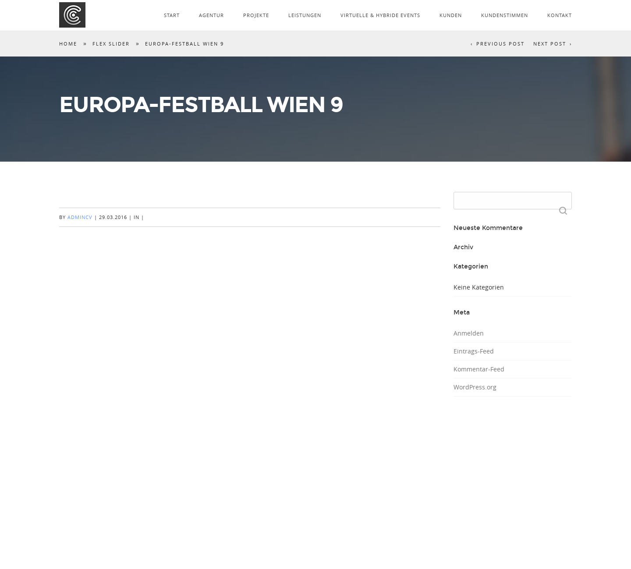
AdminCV (79, 217)
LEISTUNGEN (304, 15)
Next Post (549, 43)
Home (68, 43)
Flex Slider (111, 43)
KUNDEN (451, 15)
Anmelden (469, 333)
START (172, 15)
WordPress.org (475, 387)
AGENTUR (211, 15)
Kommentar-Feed (479, 369)
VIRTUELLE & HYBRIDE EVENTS (380, 15)
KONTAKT (559, 15)
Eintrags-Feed (474, 351)
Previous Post (500, 43)
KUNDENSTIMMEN (504, 15)
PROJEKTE (256, 15)
